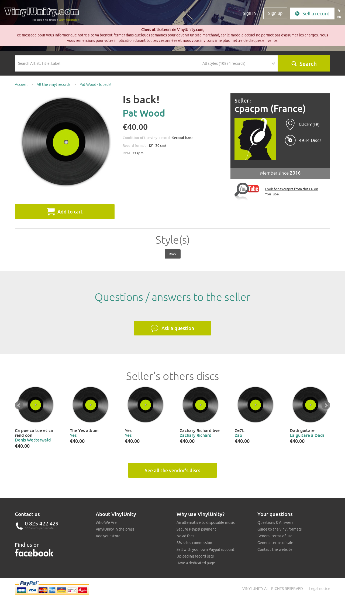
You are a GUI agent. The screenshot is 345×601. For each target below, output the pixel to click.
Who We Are (106, 522)
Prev (19, 405)
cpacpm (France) (270, 108)
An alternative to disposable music (206, 522)
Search (304, 63)
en (339, 17)
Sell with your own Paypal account (205, 549)
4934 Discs (310, 140)
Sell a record (312, 13)
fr (339, 11)
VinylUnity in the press (115, 529)
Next (326, 405)
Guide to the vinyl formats (279, 529)
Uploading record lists (195, 556)
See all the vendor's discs (172, 470)
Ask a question (172, 328)
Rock (173, 254)
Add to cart (65, 212)
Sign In (249, 13)
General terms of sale (275, 543)
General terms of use (274, 536)
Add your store (108, 536)
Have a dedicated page (196, 563)
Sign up (275, 13)
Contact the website (274, 549)
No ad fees (185, 536)
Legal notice (319, 588)
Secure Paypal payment (196, 529)
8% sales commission (194, 543)
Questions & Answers (275, 522)
